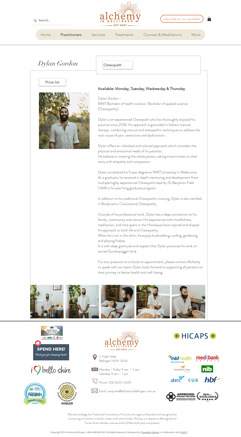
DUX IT (184, 432)
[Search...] (51, 20)
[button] (209, 18)
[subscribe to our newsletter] (181, 19)
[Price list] (52, 82)
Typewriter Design (150, 432)
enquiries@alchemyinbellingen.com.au (132, 391)
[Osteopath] (118, 65)
